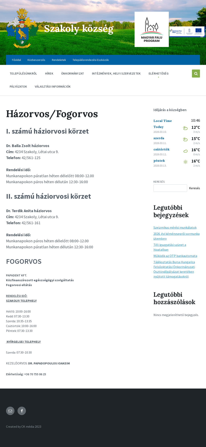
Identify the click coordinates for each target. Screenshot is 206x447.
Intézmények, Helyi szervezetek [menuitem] (116, 73)
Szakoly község (78, 28)
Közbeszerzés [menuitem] (36, 60)
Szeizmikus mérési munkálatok (175, 227)
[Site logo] (22, 47)
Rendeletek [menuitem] (59, 60)
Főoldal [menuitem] (16, 60)
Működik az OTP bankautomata (175, 256)
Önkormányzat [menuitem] (72, 73)
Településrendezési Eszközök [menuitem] (91, 60)
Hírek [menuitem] (49, 73)
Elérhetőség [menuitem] (159, 73)
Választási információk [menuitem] (53, 86)
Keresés (159, 181)
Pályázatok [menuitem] (18, 86)
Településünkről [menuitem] (23, 73)
